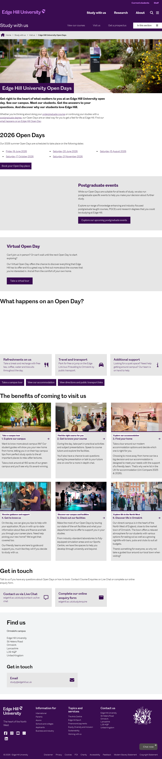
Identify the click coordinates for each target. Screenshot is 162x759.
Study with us (96, 12)
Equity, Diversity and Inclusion (80, 727)
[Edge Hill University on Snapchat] (24, 735)
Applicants (40, 727)
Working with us (74, 734)
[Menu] (157, 13)
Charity (84, 754)
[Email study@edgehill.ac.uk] (42, 680)
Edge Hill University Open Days (52, 35)
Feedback (107, 754)
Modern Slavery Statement (125, 754)
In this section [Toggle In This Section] (147, 25)
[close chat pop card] (155, 745)
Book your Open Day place (16, 165)
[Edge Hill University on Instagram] (12, 735)
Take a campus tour (12, 382)
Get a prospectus (117, 25)
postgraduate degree (11, 117)
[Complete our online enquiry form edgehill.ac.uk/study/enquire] (81, 597)
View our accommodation (41, 382)
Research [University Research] (121, 12)
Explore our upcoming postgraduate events (104, 220)
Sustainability (73, 730)
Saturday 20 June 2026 (65, 151)
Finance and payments (77, 723)
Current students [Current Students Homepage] (140, 3)
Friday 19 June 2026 (16, 151)
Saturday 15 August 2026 (113, 151)
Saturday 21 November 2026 (68, 156)
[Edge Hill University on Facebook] (6, 735)
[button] (148, 746)
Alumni (38, 720)
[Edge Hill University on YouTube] (18, 735)
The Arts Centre (75, 716)
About (140, 12)
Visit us (96, 25)
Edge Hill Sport (74, 720)
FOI (76, 754)
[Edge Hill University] (12, 715)
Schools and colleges (44, 724)
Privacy (59, 754)
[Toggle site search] (151, 13)
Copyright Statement (149, 754)
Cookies (68, 754)
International (41, 713)
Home (8, 35)
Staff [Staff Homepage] (156, 3)
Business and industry (45, 731)
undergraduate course (53, 114)
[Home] (23, 12)
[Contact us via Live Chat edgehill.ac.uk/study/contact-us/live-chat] (26, 597)
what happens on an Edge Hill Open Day (20, 121)
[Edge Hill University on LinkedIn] (6, 740)
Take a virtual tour (19, 280)
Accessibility (95, 754)
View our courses (76, 25)
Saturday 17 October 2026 (20, 156)
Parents (39, 717)
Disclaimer (48, 754)
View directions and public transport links (81, 382)
